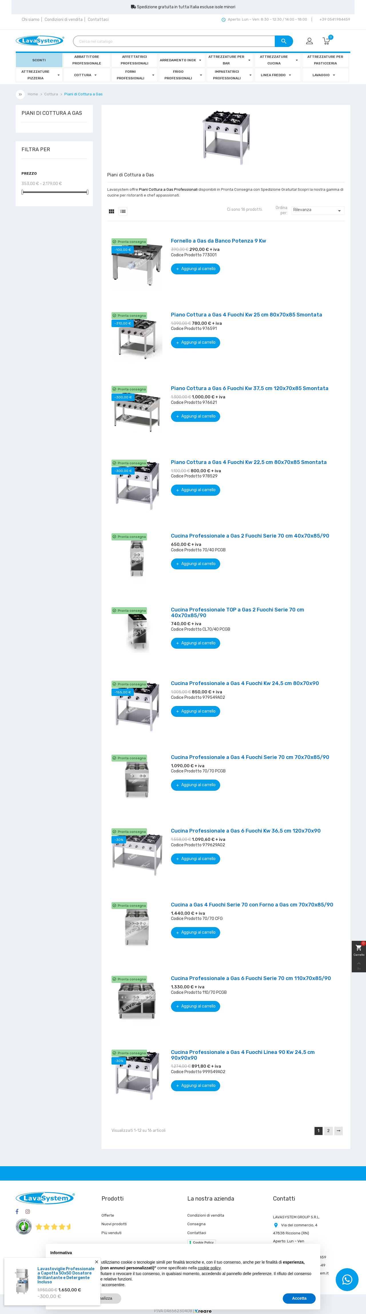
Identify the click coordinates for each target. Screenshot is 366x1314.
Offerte (108, 1215)
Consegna (196, 1224)
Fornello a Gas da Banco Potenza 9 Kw (218, 241)
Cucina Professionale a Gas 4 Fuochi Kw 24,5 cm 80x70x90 (245, 683)
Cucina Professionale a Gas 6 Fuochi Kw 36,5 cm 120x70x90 (246, 831)
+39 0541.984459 (334, 19)
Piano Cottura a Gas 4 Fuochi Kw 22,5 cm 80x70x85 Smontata (249, 462)
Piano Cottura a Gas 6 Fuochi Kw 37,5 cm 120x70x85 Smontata (250, 388)
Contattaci (98, 19)
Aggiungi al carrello (196, 268)
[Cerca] (183, 41)
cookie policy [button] (209, 1268)
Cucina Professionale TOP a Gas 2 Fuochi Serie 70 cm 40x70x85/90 (237, 613)
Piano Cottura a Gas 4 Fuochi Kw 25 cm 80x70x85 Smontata (246, 315)
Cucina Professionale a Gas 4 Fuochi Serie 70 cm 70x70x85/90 (250, 757)
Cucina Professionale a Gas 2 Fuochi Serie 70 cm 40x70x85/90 (250, 536)
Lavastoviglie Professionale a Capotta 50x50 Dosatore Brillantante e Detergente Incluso (65, 1277)
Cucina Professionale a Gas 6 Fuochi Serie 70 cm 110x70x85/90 (251, 978)
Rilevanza (318, 210)
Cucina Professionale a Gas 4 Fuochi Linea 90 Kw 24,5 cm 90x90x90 (243, 1055)
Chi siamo (30, 19)
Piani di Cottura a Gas (51, 113)
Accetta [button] (299, 1298)
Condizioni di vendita (64, 19)
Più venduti (112, 1233)
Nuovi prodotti (114, 1224)
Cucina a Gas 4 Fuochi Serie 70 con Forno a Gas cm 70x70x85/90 (252, 905)
